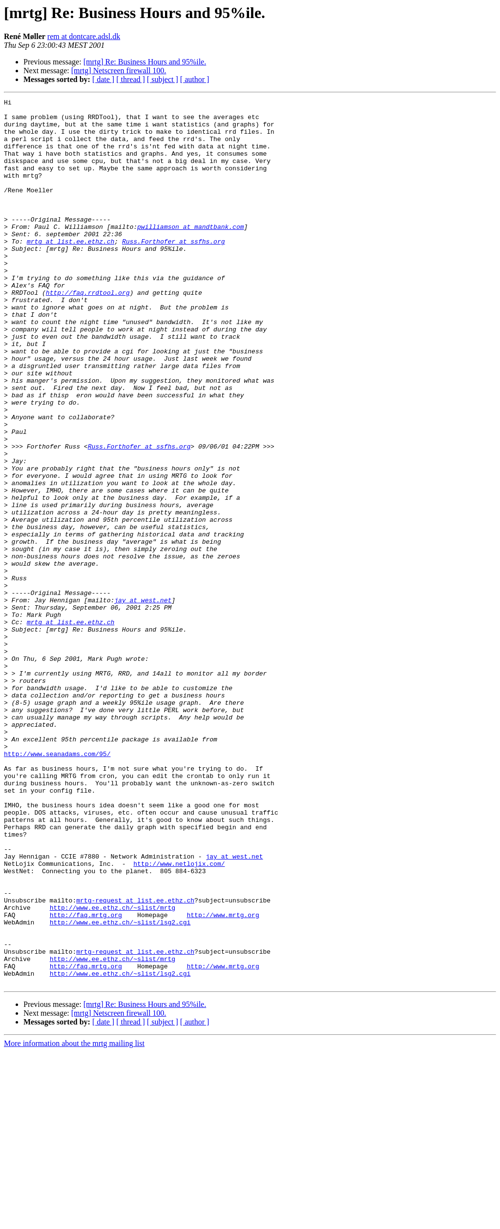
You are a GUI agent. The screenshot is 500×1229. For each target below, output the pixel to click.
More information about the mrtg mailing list (74, 1220)
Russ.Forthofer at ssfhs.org (173, 270)
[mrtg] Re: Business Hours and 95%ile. (145, 62)
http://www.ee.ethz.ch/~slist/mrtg (112, 1069)
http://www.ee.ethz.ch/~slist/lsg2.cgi (120, 1087)
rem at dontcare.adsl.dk (83, 36)
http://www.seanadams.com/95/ (57, 885)
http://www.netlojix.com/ (179, 1017)
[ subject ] (162, 79)
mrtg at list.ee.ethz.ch (70, 270)
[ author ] (194, 79)
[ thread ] (130, 79)
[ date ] (103, 79)
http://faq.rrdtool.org (88, 332)
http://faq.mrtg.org (86, 1078)
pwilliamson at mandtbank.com (190, 252)
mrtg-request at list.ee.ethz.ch (135, 1061)
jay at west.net (142, 700)
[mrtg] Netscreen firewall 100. (119, 70)
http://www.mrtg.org (223, 1078)
